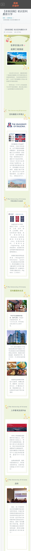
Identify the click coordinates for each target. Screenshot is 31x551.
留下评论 (19, 32)
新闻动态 (9, 18)
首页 (4, 18)
